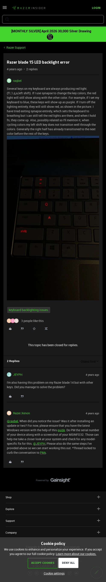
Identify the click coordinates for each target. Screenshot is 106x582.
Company (53, 532)
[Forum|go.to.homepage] (29, 8)
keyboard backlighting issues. (29, 310)
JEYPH (17, 375)
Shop (53, 497)
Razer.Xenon (21, 413)
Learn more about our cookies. (76, 554)
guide (61, 430)
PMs (43, 452)
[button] (4, 9)
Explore (53, 509)
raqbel (17, 81)
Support (53, 520)
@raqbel (12, 421)
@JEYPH (39, 443)
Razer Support (16, 47)
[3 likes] (25, 321)
